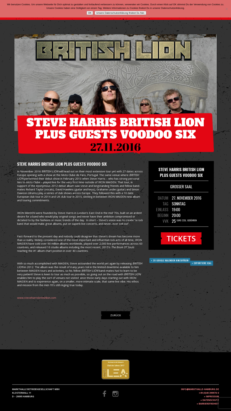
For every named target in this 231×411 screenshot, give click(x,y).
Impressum (212, 396)
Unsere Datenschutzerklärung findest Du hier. (120, 13)
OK (89, 13)
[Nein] (226, 9)
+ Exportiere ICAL (202, 263)
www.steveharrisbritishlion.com (36, 297)
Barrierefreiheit (209, 403)
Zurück (115, 315)
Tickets (181, 238)
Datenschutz (210, 400)
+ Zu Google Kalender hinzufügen (170, 260)
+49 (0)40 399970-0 (209, 392)
